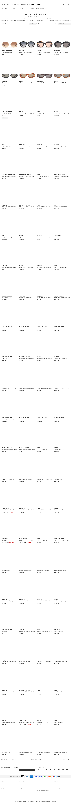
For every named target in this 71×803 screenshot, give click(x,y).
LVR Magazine (24, 4)
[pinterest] (67, 769)
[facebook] (39, 769)
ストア (30, 4)
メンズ (8, 4)
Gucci (56, 20)
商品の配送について (22, 786)
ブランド (9, 8)
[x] (43, 769)
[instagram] (63, 769)
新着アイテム (4, 8)
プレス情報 (2, 788)
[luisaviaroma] (35, 4)
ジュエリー (32, 8)
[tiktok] (47, 769)
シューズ (21, 8)
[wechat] (59, 769)
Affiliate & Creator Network (43, 790)
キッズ (12, 4)
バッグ (17, 8)
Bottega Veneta (61, 20)
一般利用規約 (56, 786)
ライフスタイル (17, 4)
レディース (4, 4)
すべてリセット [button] (39, 23)
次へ (69, 760)
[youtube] (51, 769)
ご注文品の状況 (21, 788)
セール (46, 8)
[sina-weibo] (55, 769)
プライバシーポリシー (58, 788)
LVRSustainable (40, 8)
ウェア (13, 8)
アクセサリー (26, 8)
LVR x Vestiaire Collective (42, 788)
